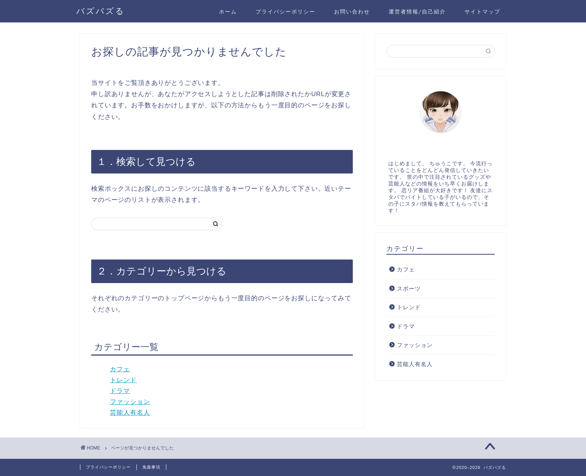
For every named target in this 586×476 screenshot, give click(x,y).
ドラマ (120, 390)
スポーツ (409, 288)
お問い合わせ (352, 11)
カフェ (120, 369)
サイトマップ (482, 11)
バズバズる (100, 11)
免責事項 (151, 467)
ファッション (130, 401)
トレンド (123, 380)
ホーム (228, 11)
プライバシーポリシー (285, 11)
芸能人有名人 (130, 412)
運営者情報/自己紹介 (417, 11)
